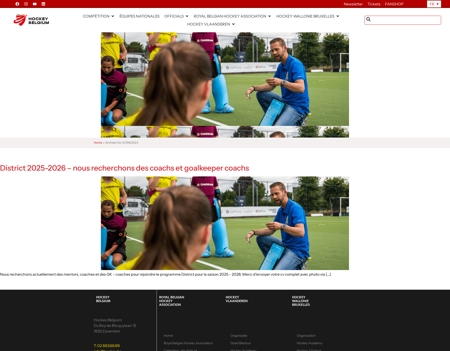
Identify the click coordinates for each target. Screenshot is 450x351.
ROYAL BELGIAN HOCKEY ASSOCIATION (171, 301)
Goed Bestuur (240, 343)
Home (98, 142)
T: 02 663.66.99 (107, 345)
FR (432, 4)
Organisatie (238, 335)
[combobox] (402, 20)
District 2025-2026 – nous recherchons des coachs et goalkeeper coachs (124, 167)
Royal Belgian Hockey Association (188, 343)
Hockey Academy (309, 343)
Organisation (306, 335)
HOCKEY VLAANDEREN (237, 299)
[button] (98, 16)
